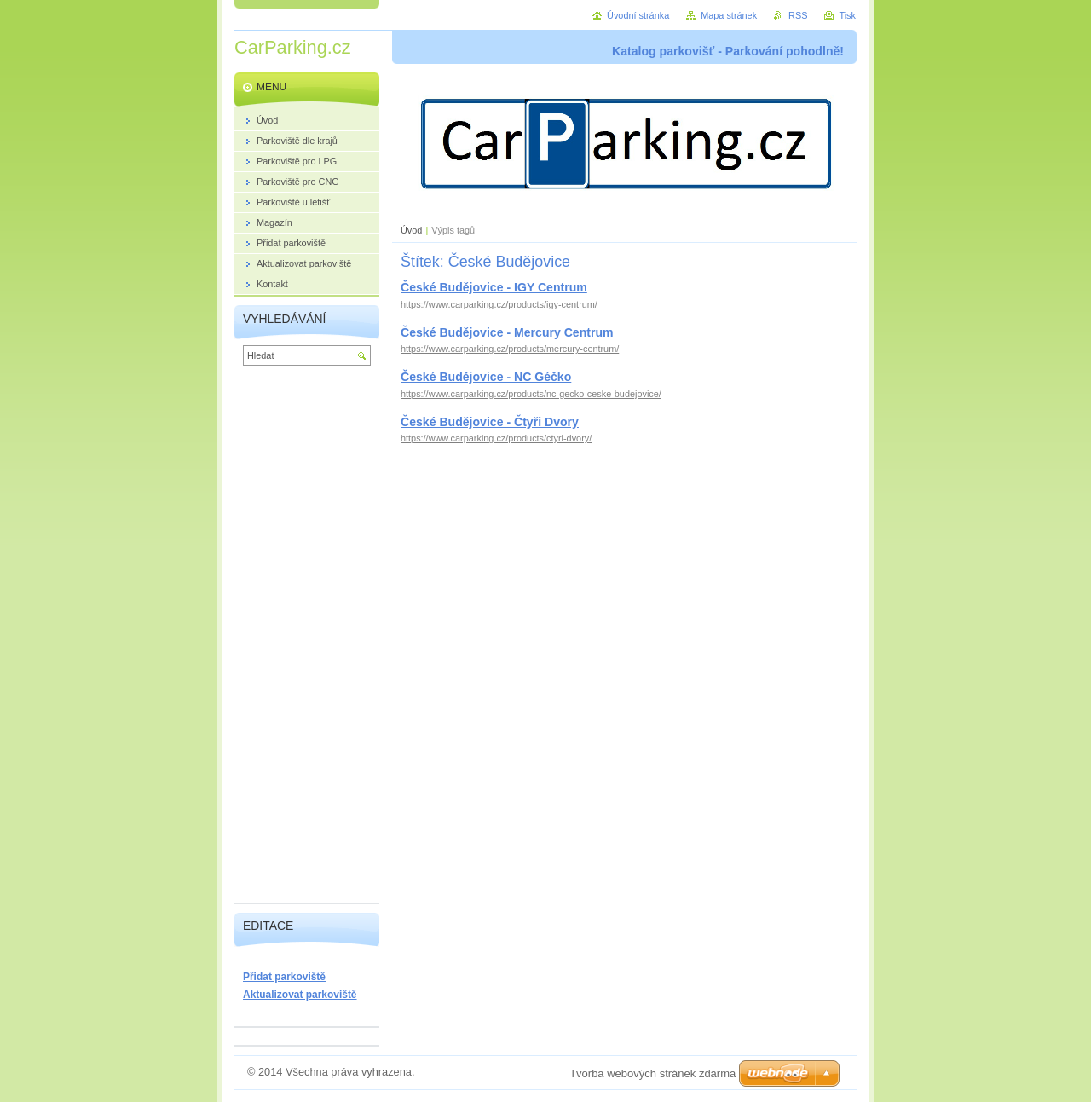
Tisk (847, 15)
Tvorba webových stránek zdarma (652, 1073)
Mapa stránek (729, 15)
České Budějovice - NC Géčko (486, 377)
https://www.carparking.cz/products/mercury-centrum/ (510, 348)
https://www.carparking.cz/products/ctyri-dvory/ (496, 438)
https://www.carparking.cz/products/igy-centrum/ (499, 304)
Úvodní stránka (638, 15)
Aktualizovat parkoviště (300, 995)
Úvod (411, 230)
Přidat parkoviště (284, 977)
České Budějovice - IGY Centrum (494, 287)
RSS (797, 15)
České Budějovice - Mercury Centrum (507, 332)
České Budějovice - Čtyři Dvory (490, 422)
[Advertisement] (307, 638)
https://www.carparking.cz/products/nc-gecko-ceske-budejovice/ (531, 394)
